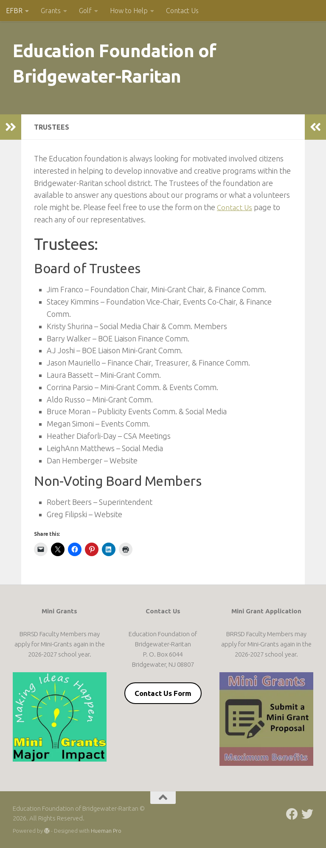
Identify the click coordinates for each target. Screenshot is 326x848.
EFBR (14, 10)
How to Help (129, 10)
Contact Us (182, 10)
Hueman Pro (106, 831)
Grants (51, 10)
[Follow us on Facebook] (292, 814)
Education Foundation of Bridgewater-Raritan (114, 63)
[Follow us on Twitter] (307, 814)
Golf (85, 10)
